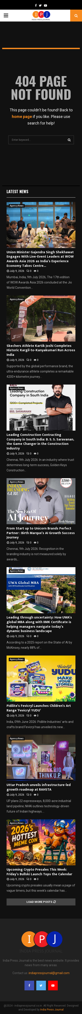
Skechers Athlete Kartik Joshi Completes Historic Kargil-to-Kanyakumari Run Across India (41, 350)
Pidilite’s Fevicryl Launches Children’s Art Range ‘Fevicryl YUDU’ (39, 708)
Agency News (17, 206)
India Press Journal (52, 1009)
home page (22, 116)
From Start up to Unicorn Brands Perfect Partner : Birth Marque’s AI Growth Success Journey (41, 533)
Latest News (17, 191)
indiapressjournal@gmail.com (49, 973)
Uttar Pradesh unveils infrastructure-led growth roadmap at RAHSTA (39, 787)
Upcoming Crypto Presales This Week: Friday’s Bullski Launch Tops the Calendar (39, 872)
